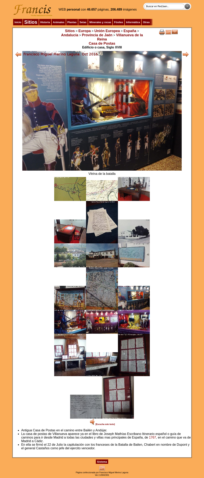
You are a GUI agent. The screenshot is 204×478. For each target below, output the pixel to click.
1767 (152, 437)
